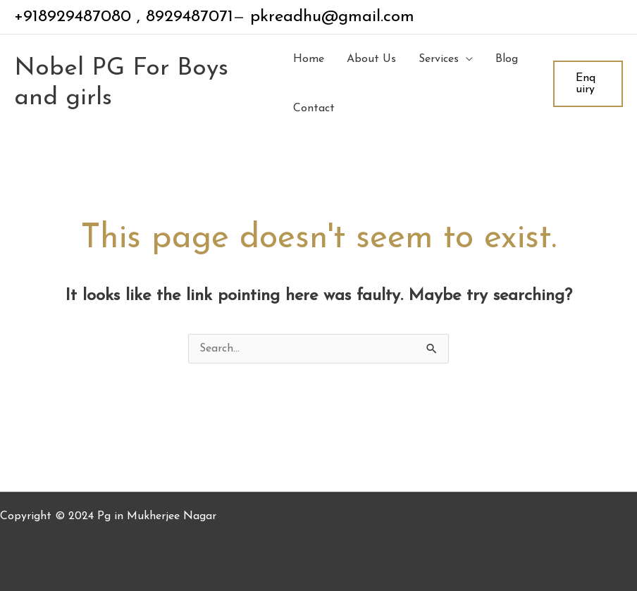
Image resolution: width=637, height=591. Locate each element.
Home (308, 59)
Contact (314, 108)
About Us (371, 59)
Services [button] (439, 59)
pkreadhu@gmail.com (329, 16)
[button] (588, 84)
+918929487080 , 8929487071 (123, 16)
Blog (506, 59)
